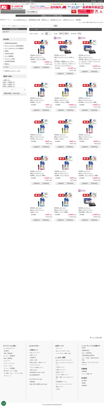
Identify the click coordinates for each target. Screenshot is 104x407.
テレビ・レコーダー (9, 363)
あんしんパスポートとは (62, 351)
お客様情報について (61, 381)
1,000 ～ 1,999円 (9, 82)
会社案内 (100, 1)
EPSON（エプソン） (12, 71)
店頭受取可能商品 (10, 61)
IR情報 (83, 383)
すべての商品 (31, 11)
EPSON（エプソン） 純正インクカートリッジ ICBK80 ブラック (37, 100)
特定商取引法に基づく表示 (37, 372)
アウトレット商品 (10, 58)
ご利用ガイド (33, 4)
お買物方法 (33, 357)
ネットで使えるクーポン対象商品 (14, 48)
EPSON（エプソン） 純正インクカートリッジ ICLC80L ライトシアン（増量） (88, 100)
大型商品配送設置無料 (88, 355)
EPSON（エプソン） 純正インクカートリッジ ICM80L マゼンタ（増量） (38, 173)
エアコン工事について (62, 374)
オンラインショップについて (64, 384)
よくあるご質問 (24, 4)
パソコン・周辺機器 (9, 368)
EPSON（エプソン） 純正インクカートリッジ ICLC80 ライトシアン (37, 137)
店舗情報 (84, 369)
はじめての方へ (14, 4)
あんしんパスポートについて (64, 360)
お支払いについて (61, 369)
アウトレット (7, 376)
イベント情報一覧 (87, 374)
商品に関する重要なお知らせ (38, 384)
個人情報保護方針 (35, 375)
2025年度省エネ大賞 (34, 19)
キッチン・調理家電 (9, 356)
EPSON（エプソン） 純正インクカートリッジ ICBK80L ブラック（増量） (38, 57)
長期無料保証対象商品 (11, 43)
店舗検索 (84, 371)
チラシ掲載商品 (9, 56)
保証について (59, 386)
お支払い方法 (33, 360)
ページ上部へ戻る (97, 337)
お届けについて (60, 372)
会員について (33, 355)
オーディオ (7, 361)
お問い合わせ (33, 370)
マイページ (87, 4)
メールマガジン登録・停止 (63, 353)
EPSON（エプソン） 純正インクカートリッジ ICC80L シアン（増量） (61, 210)
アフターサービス (35, 365)
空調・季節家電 (8, 353)
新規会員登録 (56, 4)
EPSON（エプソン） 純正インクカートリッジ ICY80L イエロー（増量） (62, 100)
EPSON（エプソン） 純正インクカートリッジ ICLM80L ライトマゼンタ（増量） (89, 173)
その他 (57, 389)
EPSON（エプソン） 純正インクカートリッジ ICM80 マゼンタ (85, 137)
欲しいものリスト (98, 4)
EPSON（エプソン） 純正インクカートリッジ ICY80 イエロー (61, 137)
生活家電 (6, 351)
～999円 (7, 80)
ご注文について (60, 367)
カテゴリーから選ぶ (7, 11)
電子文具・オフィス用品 (10, 371)
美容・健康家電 (8, 358)
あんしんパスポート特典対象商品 (14, 45)
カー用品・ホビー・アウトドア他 (13, 373)
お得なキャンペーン (68, 19)
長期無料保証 (85, 350)
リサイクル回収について (36, 367)
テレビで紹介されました (20, 19)
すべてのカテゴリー (9, 348)
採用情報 (93, 1)
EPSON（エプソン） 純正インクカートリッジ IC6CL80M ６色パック (85, 210)
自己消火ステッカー (56, 19)
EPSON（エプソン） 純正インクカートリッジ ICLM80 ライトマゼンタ (62, 173)
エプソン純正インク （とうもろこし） (18, 26)
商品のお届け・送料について (38, 362)
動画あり (7, 64)
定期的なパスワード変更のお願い (52, 15)
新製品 (7, 51)
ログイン (79, 4)
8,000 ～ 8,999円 (9, 86)
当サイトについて (35, 352)
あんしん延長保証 (87, 353)
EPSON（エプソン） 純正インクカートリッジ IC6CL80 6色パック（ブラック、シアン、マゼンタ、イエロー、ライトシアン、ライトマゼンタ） (89, 59)
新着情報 (32, 381)
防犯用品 (78, 19)
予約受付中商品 (9, 53)
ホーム (4, 26)
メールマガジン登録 (68, 4)
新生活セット (45, 19)
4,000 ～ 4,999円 (9, 84)
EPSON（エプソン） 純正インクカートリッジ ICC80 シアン (37, 210)
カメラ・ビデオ (8, 366)
